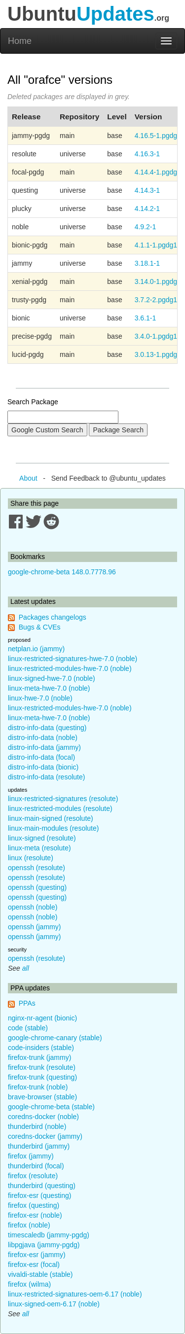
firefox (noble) (29, 1225)
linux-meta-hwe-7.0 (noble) (49, 688)
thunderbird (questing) (41, 1186)
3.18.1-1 (147, 263)
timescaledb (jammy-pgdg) (48, 1235)
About (28, 478)
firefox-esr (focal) (34, 1264)
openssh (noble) (32, 907)
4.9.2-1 (145, 227)
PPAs (27, 1003)
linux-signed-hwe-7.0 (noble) (51, 678)
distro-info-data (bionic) (43, 767)
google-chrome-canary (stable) (55, 1038)
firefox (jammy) (31, 1156)
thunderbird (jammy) (39, 1146)
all (25, 968)
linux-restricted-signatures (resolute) (63, 799)
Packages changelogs (52, 617)
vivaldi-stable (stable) (40, 1274)
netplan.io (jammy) (36, 649)
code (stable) (28, 1028)
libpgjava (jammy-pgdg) (44, 1245)
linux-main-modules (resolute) (53, 828)
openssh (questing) (37, 887)
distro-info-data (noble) (42, 737)
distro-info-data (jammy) (44, 747)
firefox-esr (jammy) (37, 1255)
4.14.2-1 (147, 208)
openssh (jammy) (34, 927)
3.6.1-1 (145, 318)
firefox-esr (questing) (39, 1195)
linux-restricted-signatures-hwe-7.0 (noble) (72, 659)
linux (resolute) (30, 858)
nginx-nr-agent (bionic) (42, 1018)
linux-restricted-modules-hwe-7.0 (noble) (70, 668)
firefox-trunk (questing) (42, 1077)
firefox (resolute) (33, 1176)
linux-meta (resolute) (39, 848)
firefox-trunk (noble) (38, 1087)
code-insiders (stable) (41, 1048)
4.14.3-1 (147, 190)
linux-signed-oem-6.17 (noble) (54, 1304)
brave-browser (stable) (42, 1097)
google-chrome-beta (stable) (51, 1107)
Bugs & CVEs (40, 627)
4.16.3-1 (147, 154)
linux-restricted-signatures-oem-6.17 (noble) (75, 1294)
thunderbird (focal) (36, 1166)
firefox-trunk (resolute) (41, 1067)
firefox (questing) (33, 1205)
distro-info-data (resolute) (46, 777)
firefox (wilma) (29, 1284)
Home (20, 41)
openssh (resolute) (36, 868)
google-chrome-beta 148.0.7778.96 (62, 572)
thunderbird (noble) (37, 1126)
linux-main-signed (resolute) (50, 818)
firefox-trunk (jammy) (39, 1057)
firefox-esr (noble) (35, 1215)
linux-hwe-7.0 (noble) (40, 698)
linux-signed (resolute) (42, 838)
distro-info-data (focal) (41, 757)
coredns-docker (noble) (43, 1117)
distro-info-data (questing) (47, 728)
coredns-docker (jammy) (45, 1136)
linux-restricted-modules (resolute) (60, 808)
